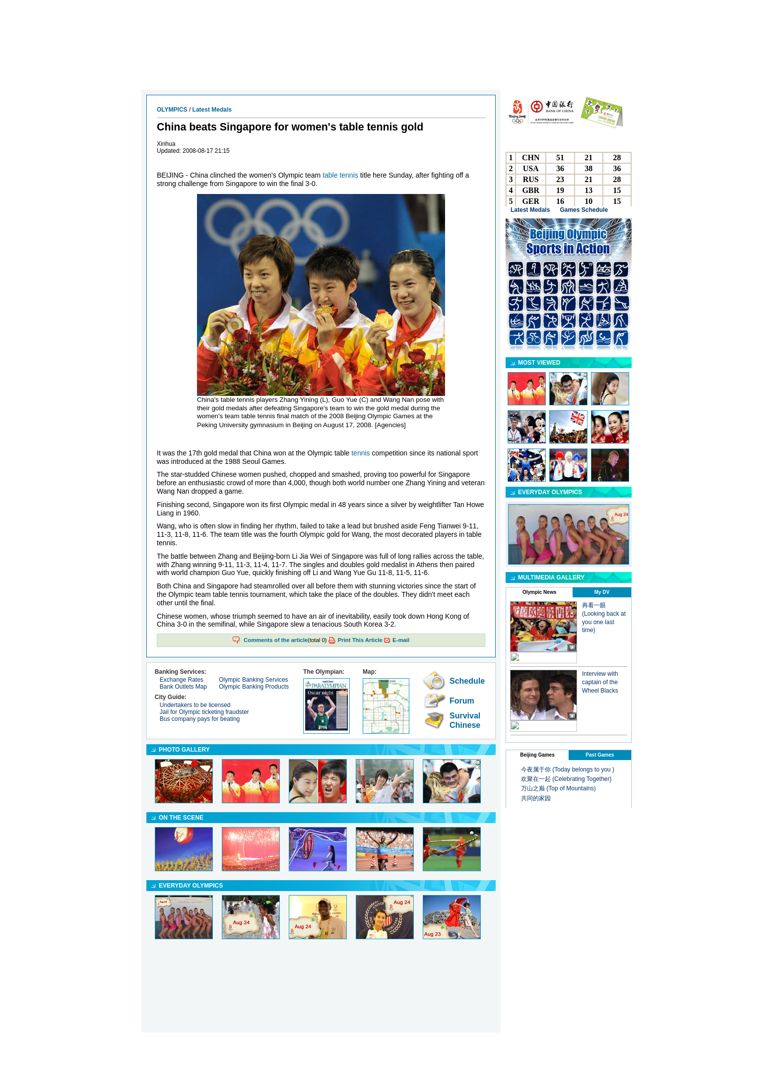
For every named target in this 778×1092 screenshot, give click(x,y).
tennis (360, 453)
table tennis (340, 175)
